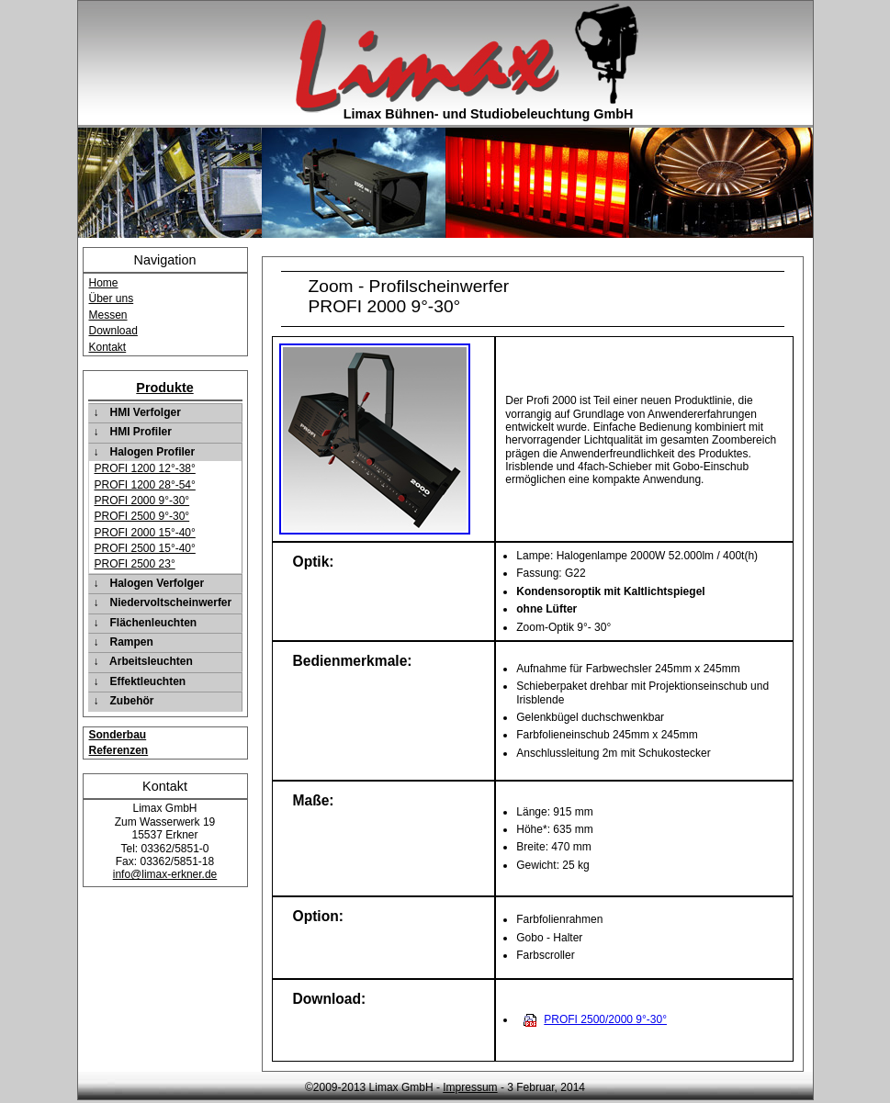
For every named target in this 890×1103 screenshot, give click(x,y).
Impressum (470, 1087)
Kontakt (108, 347)
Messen (108, 315)
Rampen (131, 642)
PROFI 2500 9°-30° (142, 516)
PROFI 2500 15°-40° (145, 548)
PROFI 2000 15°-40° (145, 532)
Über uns (111, 298)
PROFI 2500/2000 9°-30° (605, 1019)
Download (113, 330)
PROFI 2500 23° (135, 563)
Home (103, 282)
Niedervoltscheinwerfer (171, 602)
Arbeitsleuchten (151, 661)
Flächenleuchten (153, 622)
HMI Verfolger (145, 412)
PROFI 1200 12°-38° (145, 468)
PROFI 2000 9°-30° (142, 500)
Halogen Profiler (153, 451)
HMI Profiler (141, 431)
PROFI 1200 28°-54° (145, 484)
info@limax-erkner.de (165, 874)
